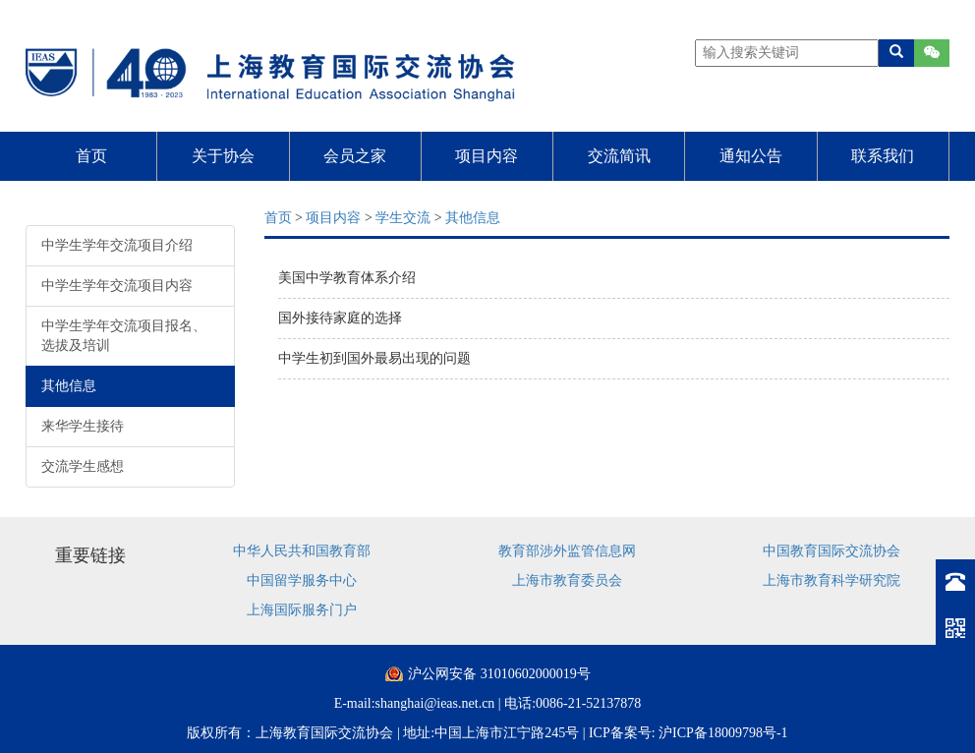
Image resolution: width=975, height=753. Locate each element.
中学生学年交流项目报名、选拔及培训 (123, 336)
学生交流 (402, 217)
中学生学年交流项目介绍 (117, 245)
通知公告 (750, 155)
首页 (91, 155)
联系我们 (882, 155)
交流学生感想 (82, 466)
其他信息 (68, 385)
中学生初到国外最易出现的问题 (374, 358)
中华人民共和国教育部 (302, 551)
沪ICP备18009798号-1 (723, 732)
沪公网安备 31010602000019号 (499, 673)
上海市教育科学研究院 (831, 580)
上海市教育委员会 (567, 580)
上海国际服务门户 (302, 610)
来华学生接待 (82, 426)
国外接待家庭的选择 (340, 318)
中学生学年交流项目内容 (117, 285)
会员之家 (354, 155)
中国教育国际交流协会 (831, 551)
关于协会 (223, 155)
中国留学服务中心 (302, 580)
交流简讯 (619, 155)
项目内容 (486, 155)
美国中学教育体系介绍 (347, 277)
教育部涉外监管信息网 (567, 551)
